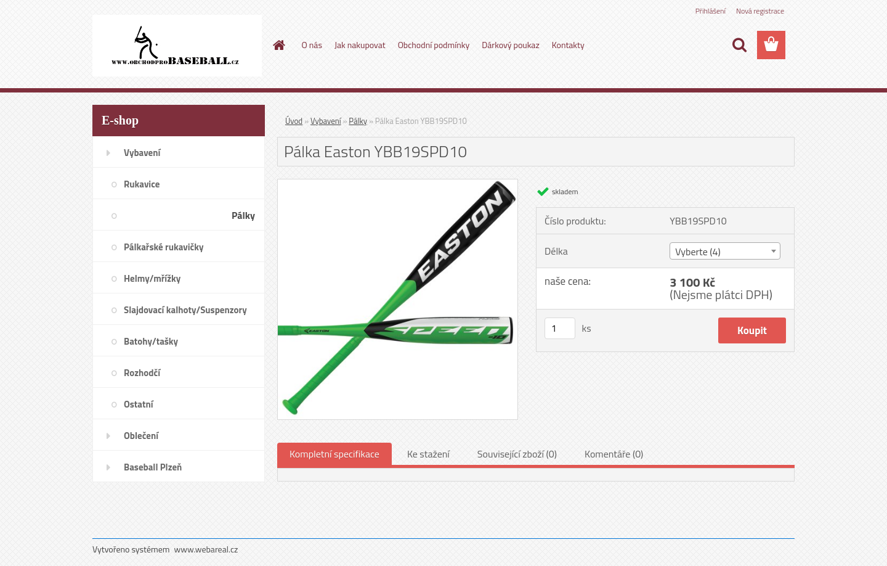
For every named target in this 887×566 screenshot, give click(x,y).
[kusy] (560, 328)
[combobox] (725, 251)
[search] (739, 45)
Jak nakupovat (360, 44)
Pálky (358, 121)
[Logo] (177, 45)
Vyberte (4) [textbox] (698, 251)
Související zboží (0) (517, 453)
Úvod (293, 121)
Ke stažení (428, 453)
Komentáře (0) (614, 453)
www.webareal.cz (206, 549)
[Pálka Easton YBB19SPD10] (397, 184)
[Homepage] (278, 45)
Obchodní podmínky (434, 44)
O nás (312, 44)
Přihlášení (710, 11)
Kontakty (568, 44)
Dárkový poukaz (511, 44)
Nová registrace (760, 11)
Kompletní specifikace (334, 453)
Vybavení (325, 121)
